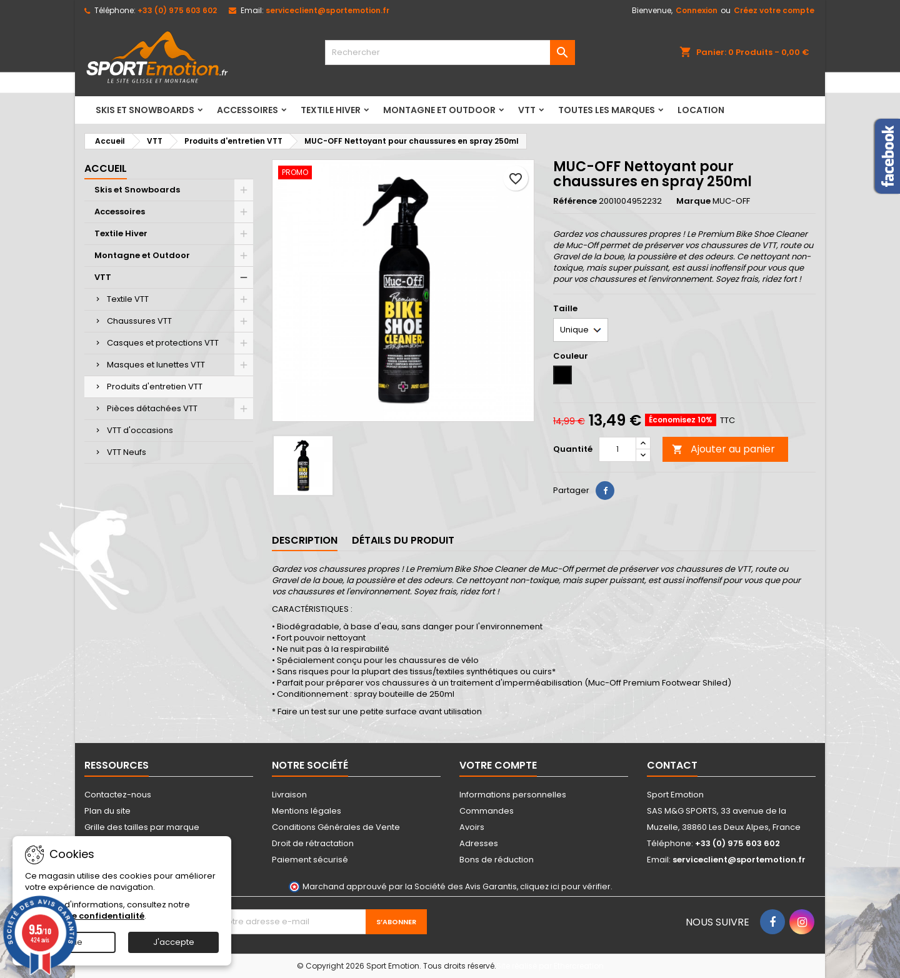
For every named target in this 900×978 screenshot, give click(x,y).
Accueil (105, 168)
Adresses (478, 843)
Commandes (486, 811)
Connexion (697, 10)
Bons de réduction (496, 860)
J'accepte (173, 942)
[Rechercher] (450, 52)
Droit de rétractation (313, 843)
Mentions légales (306, 811)
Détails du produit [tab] (403, 540)
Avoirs (471, 827)
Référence (575, 201)
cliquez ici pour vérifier (565, 886)
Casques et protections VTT (163, 343)
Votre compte (498, 765)
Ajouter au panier (723, 449)
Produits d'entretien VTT (154, 386)
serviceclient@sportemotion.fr (327, 10)
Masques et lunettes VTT (156, 365)
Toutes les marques (606, 110)
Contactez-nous (117, 795)
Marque (693, 201)
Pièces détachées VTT (152, 408)
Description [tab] (305, 540)
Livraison (289, 795)
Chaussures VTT (139, 321)
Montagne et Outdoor (439, 110)
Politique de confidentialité (84, 916)
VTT (527, 110)
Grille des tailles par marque (141, 827)
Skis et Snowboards (145, 110)
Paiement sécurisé (310, 860)
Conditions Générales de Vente (336, 827)
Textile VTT (128, 299)
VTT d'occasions (140, 430)
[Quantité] (617, 449)
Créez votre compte (774, 10)
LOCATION (701, 110)
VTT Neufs (126, 452)
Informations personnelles (512, 795)
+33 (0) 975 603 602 (177, 10)
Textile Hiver (331, 110)
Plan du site (107, 811)
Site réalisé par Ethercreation (550, 966)
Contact (672, 765)
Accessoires (247, 110)
